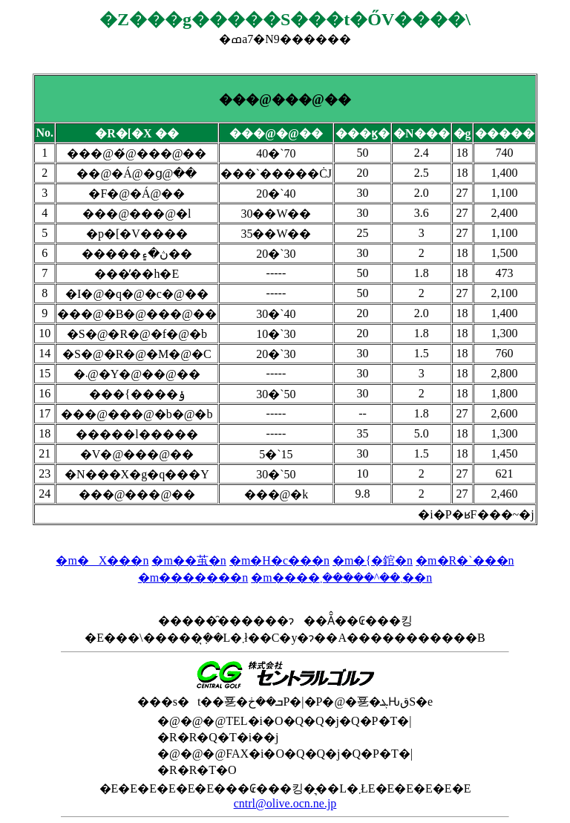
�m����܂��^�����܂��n (341, 577)
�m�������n (193, 577)
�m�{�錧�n (372, 560)
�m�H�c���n (279, 560)
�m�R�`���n (465, 560)
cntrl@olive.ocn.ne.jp (285, 803)
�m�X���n (102, 560)
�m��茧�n (188, 560)
